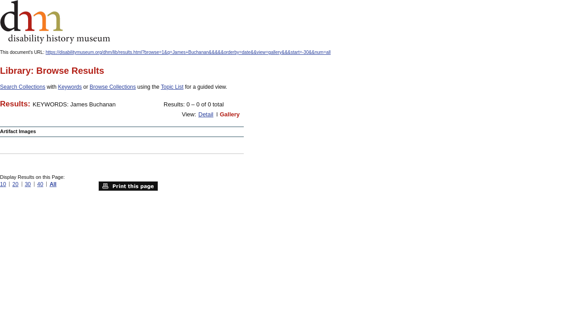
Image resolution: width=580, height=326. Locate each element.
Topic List (172, 87)
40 (40, 184)
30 (28, 184)
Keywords (70, 87)
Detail (205, 114)
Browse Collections (113, 87)
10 (3, 184)
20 (15, 184)
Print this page (128, 186)
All (52, 184)
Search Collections (22, 87)
